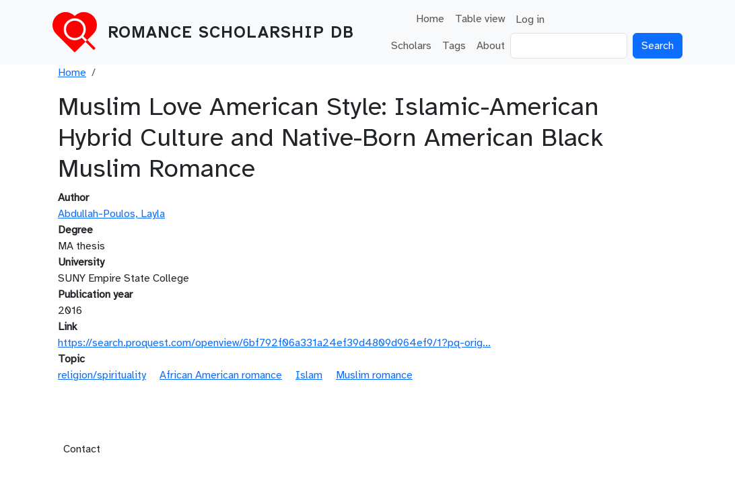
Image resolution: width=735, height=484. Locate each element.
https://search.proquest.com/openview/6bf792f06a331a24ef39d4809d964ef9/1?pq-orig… (274, 343)
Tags (454, 45)
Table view (480, 19)
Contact (81, 449)
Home (430, 19)
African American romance (221, 375)
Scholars (411, 45)
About (491, 45)
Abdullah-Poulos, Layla (111, 213)
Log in (530, 19)
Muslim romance (374, 375)
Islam (308, 375)
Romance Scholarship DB (231, 32)
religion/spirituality (102, 375)
